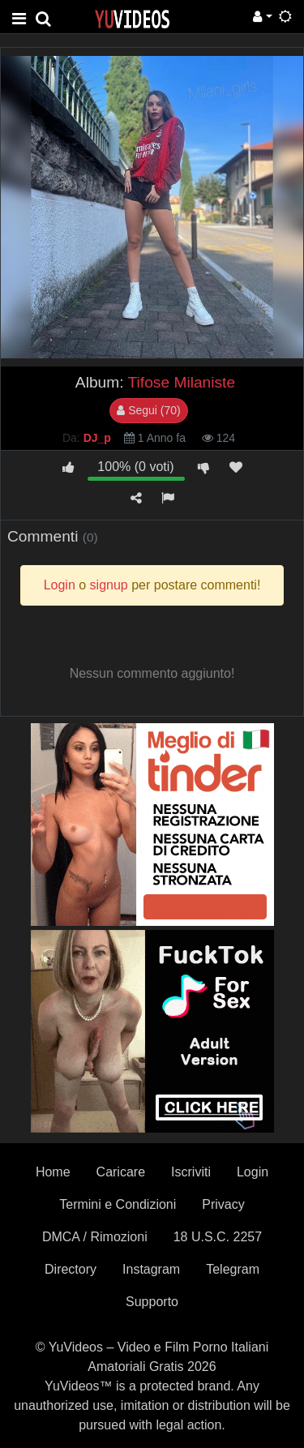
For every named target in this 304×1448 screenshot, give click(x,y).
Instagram (151, 1269)
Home (53, 1172)
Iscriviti (191, 1172)
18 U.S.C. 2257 (217, 1237)
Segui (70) (148, 410)
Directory (70, 1269)
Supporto (152, 1302)
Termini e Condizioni (117, 1204)
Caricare (120, 1172)
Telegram (232, 1269)
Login (252, 1172)
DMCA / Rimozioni (95, 1237)
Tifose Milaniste (182, 382)
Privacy (223, 1204)
